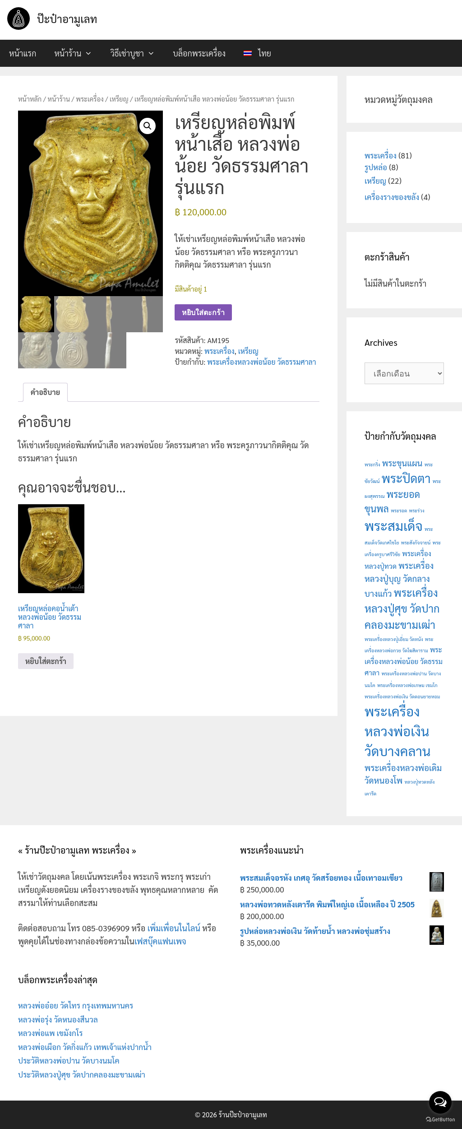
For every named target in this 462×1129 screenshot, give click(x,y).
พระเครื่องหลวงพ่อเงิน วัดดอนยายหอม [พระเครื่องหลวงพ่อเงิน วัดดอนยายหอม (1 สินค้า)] (402, 696)
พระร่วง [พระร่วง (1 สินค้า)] (417, 510)
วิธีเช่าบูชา (137, 53)
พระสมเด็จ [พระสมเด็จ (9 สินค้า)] (394, 525)
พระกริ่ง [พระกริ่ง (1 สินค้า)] (372, 464)
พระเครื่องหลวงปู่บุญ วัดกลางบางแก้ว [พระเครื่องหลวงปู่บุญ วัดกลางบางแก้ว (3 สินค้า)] (399, 579)
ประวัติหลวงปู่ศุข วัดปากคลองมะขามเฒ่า (81, 1074)
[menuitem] (257, 53)
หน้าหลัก (30, 98)
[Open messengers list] (440, 1102)
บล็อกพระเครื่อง (199, 53)
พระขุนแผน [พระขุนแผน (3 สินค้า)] (402, 462)
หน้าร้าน (77, 53)
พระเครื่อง (89, 98)
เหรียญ (119, 98)
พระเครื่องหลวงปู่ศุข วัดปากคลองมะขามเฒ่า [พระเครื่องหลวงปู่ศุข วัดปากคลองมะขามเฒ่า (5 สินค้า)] (402, 608)
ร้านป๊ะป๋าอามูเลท (242, 1114)
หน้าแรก (22, 53)
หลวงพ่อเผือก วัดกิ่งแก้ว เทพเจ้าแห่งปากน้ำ (85, 1047)
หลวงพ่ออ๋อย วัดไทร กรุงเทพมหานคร (75, 1005)
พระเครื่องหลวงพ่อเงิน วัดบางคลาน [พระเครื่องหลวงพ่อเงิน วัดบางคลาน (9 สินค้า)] (397, 730)
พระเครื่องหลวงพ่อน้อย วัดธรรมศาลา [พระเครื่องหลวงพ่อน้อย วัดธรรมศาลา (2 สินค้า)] (404, 661)
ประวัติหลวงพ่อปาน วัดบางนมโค (69, 1060)
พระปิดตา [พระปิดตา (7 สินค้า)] (406, 478)
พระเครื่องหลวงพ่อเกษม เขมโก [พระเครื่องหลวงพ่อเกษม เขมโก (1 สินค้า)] (407, 685)
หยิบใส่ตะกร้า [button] (45, 661)
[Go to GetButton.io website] (440, 1120)
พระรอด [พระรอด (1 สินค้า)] (399, 510)
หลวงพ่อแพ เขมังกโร (50, 1033)
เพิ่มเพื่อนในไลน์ (174, 928)
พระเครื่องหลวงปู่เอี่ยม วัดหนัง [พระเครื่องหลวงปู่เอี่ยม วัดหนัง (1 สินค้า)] (394, 639)
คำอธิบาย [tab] (45, 392)
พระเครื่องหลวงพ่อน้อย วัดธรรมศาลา (261, 362)
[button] (147, 126)
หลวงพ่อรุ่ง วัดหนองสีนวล (58, 1019)
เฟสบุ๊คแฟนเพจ (160, 941)
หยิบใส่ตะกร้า (203, 312)
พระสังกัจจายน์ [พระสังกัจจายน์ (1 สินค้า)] (416, 542)
